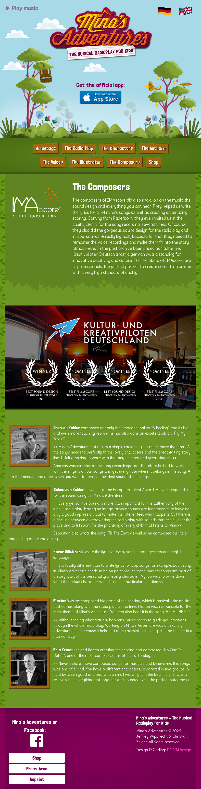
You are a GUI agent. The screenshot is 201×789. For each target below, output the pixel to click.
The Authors (153, 148)
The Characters (117, 148)
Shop (153, 162)
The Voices (53, 162)
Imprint (37, 779)
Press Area (36, 768)
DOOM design (179, 749)
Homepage (45, 148)
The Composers (125, 162)
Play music (21, 8)
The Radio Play (78, 148)
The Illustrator (86, 162)
